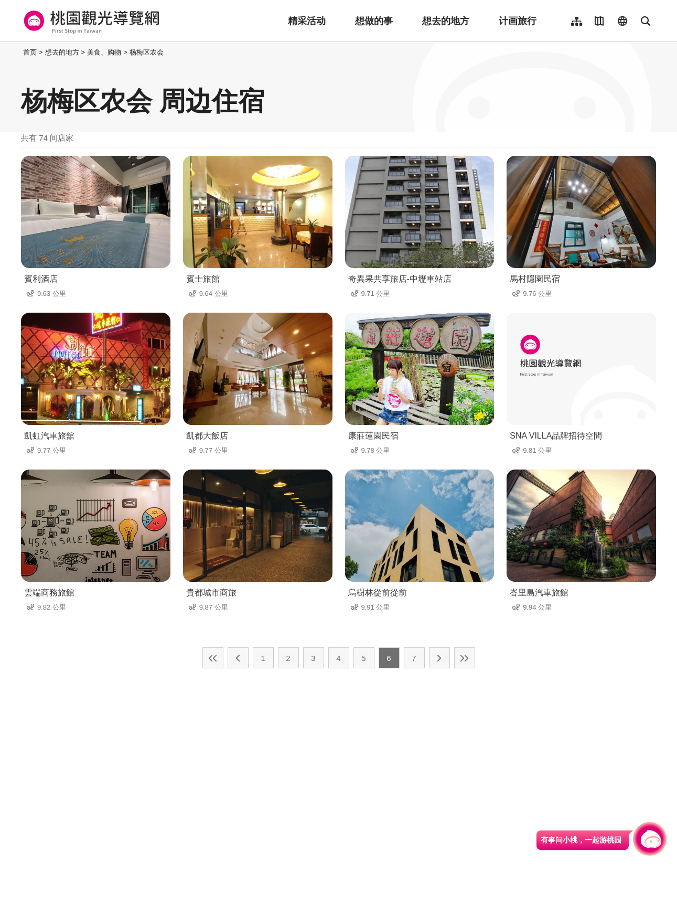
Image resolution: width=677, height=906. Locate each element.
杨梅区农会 (147, 52)
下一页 (439, 657)
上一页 (238, 657)
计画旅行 (517, 21)
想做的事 (374, 21)
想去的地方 (445, 21)
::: (18, 52)
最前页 (212, 657)
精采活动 (307, 21)
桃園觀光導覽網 (90, 21)
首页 (30, 52)
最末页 (464, 657)
